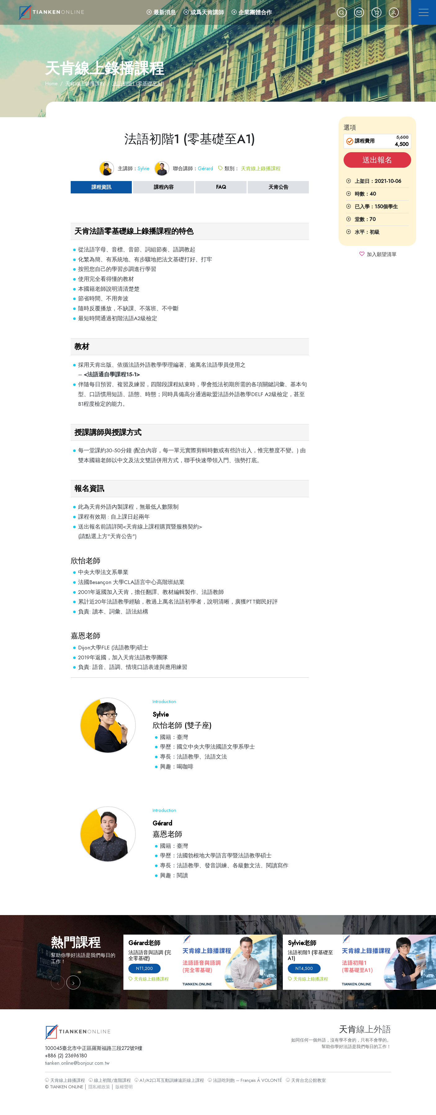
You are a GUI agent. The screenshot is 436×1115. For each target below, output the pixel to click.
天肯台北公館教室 (301, 1079)
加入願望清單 (382, 254)
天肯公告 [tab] (278, 187)
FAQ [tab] (221, 187)
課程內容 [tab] (164, 187)
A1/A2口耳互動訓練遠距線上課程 (172, 1079)
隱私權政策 (105, 1085)
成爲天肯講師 (203, 12)
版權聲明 (128, 1085)
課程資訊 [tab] (101, 187)
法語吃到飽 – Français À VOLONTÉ (243, 1079)
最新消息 (161, 12)
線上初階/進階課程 (115, 1079)
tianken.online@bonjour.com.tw (84, 1062)
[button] (342, 12)
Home (51, 83)
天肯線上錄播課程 (85, 83)
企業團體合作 (251, 12)
